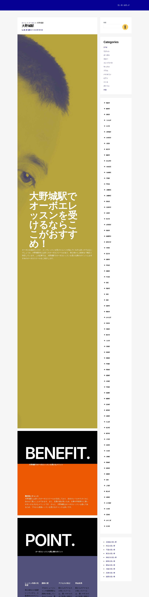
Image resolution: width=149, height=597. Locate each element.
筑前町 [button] (107, 352)
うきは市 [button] (107, 120)
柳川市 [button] (107, 335)
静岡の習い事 (111, 561)
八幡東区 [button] (107, 196)
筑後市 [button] (107, 230)
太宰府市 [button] (107, 225)
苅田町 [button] (107, 515)
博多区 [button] (107, 288)
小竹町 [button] (107, 439)
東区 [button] (106, 294)
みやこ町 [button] (107, 520)
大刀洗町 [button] (107, 503)
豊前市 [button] (107, 312)
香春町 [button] (107, 462)
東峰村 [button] (107, 358)
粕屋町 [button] (107, 393)
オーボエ (107, 55)
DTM (106, 47)
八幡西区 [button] (107, 190)
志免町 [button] (107, 404)
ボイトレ (107, 86)
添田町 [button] (107, 468)
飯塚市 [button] (107, 109)
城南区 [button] (107, 271)
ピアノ (106, 78)
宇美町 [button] (107, 387)
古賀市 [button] (107, 213)
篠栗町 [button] (107, 399)
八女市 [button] (107, 341)
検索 (105, 22)
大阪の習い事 (111, 569)
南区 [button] (106, 300)
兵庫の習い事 (111, 573)
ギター (106, 59)
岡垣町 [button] (107, 370)
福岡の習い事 (111, 577)
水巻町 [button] (107, 381)
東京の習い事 (111, 553)
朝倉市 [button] (107, 103)
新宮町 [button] (107, 410)
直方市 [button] (107, 254)
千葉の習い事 (111, 550)
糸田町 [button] (107, 445)
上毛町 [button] (107, 486)
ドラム (106, 70)
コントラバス (109, 63)
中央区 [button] (107, 277)
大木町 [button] (107, 509)
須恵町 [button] (107, 416)
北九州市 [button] (107, 161)
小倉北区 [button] (107, 167)
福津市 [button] (107, 306)
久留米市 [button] (107, 207)
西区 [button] (106, 283)
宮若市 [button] (107, 323)
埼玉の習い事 (111, 546)
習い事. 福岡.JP (124, 5)
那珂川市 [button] (107, 242)
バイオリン (108, 74)
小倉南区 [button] (107, 172)
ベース (106, 82)
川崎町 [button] (107, 457)
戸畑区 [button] (107, 178)
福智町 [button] (107, 474)
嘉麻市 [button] (107, 155)
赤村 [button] (106, 480)
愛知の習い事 (111, 565)
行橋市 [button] (107, 346)
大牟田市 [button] (107, 138)
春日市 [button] (107, 149)
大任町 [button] (107, 451)
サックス (107, 67)
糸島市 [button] (107, 114)
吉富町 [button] (107, 497)
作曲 (105, 90)
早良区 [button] (107, 265)
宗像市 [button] (107, 329)
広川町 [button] (107, 526)
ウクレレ (107, 51)
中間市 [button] (107, 248)
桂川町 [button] (107, 428)
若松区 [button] (107, 201)
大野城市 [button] (107, 132)
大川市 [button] (107, 126)
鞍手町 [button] (107, 433)
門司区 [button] (107, 184)
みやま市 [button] (107, 317)
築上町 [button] (107, 491)
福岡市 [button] (107, 259)
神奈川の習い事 (112, 557)
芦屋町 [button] (107, 364)
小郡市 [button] (107, 143)
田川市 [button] (107, 219)
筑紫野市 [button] (107, 236)
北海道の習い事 (112, 542)
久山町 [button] (107, 422)
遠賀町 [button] (107, 375)
